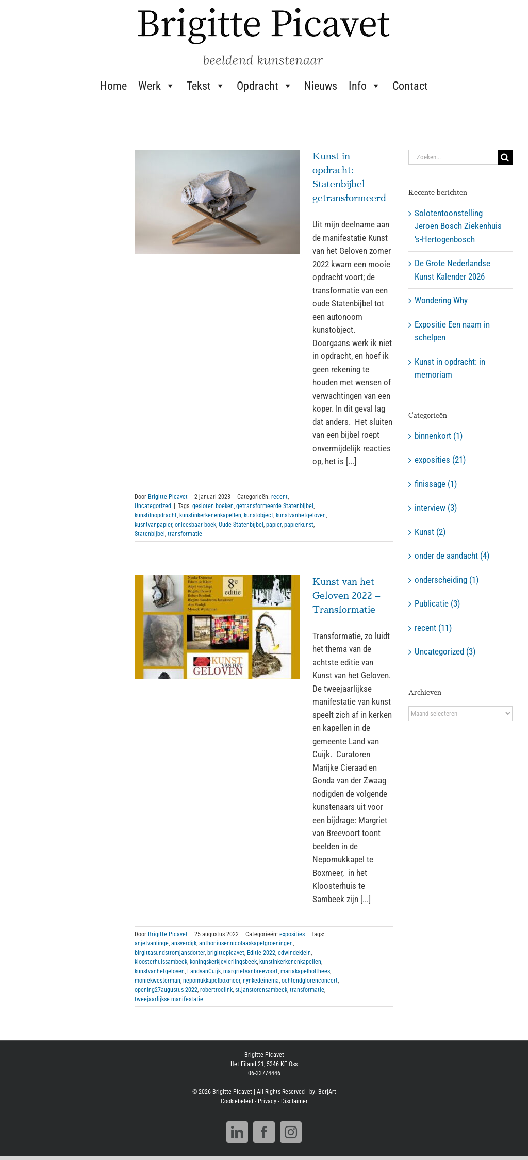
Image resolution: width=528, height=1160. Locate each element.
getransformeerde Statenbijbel (275, 506)
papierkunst (299, 524)
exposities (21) (440, 459)
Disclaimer (294, 1101)
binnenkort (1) (439, 436)
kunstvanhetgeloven (301, 515)
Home (113, 85)
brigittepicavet (225, 952)
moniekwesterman (157, 980)
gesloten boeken (213, 506)
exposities (292, 934)
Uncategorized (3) (445, 651)
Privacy (267, 1101)
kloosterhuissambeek (161, 962)
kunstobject (258, 515)
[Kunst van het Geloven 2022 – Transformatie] (217, 627)
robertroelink (216, 989)
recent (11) (433, 628)
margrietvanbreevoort (250, 971)
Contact (410, 85)
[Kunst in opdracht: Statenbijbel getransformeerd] (217, 202)
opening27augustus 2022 (166, 989)
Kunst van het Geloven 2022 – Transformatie (346, 595)
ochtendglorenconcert (310, 980)
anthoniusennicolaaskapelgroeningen (246, 943)
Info (365, 85)
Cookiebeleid (237, 1101)
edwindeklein (294, 952)
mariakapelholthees (305, 971)
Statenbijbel (150, 533)
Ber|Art (327, 1092)
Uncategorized (153, 506)
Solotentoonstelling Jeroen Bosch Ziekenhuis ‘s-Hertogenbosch (458, 226)
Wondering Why (441, 300)
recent (279, 496)
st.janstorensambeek (261, 989)
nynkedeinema (261, 980)
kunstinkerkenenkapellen (210, 515)
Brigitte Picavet (168, 496)
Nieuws (320, 85)
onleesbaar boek (195, 524)
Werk (156, 85)
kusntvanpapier (153, 524)
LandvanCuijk (204, 971)
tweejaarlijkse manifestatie (169, 999)
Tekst (206, 85)
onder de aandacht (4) (452, 555)
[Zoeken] (505, 157)
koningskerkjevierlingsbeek (223, 962)
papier (274, 524)
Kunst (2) (430, 532)
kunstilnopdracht (156, 515)
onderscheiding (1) (446, 580)
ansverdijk (183, 943)
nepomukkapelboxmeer (211, 980)
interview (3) (436, 507)
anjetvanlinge (152, 943)
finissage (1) (436, 484)
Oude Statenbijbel (241, 524)
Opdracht (265, 85)
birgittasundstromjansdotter (170, 952)
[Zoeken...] (453, 157)
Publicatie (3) (437, 603)
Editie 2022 (261, 952)
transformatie (185, 533)
